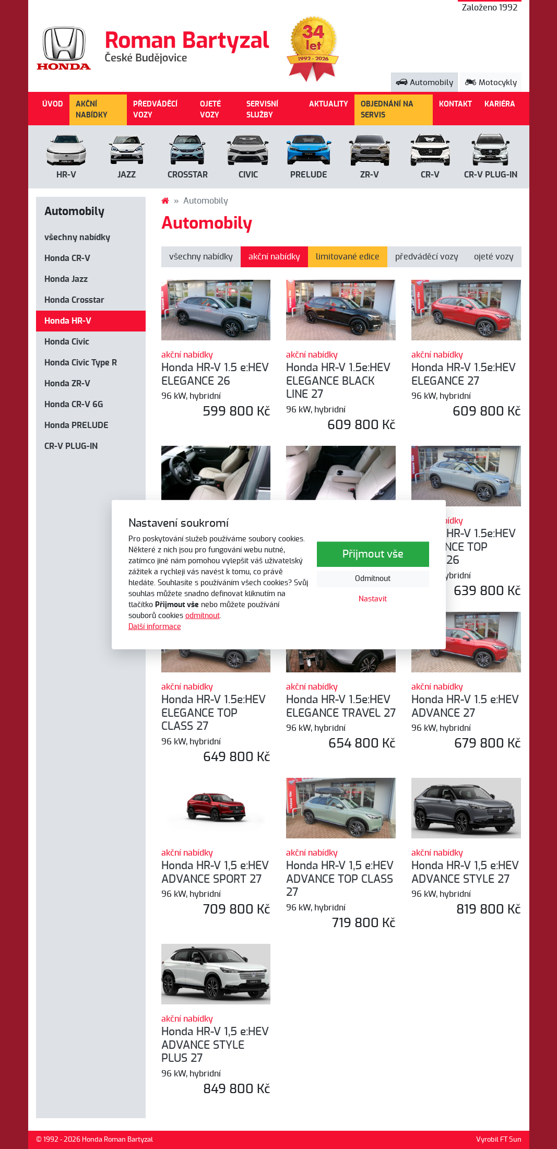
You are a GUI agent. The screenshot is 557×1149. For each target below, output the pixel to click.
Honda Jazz (66, 279)
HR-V (66, 175)
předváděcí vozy (426, 257)
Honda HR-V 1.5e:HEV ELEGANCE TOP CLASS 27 (213, 713)
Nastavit (373, 599)
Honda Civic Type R (80, 363)
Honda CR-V (67, 258)
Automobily (424, 83)
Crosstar (188, 175)
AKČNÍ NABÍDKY (92, 110)
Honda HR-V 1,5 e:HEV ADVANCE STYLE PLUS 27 (215, 1045)
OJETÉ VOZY (210, 110)
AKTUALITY (328, 104)
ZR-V (369, 175)
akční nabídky (274, 257)
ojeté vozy (494, 257)
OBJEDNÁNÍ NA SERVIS (387, 110)
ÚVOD (52, 104)
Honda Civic (66, 342)
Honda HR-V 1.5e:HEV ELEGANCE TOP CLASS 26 (463, 547)
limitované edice (348, 257)
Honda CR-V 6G (73, 404)
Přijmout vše (373, 554)
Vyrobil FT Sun (499, 1139)
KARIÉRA (499, 104)
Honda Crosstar (74, 300)
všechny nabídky (77, 237)
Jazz (126, 175)
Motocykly (491, 83)
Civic (248, 175)
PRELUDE (308, 175)
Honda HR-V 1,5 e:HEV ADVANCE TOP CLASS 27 (340, 879)
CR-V (430, 175)
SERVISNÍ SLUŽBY (262, 110)
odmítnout (202, 616)
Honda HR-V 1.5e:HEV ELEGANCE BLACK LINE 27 (338, 381)
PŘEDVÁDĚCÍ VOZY (155, 110)
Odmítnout (372, 579)
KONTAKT (455, 104)
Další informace (154, 627)
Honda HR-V (67, 321)
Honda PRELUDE (76, 425)
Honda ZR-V (67, 384)
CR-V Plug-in (490, 175)
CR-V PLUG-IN (71, 446)
